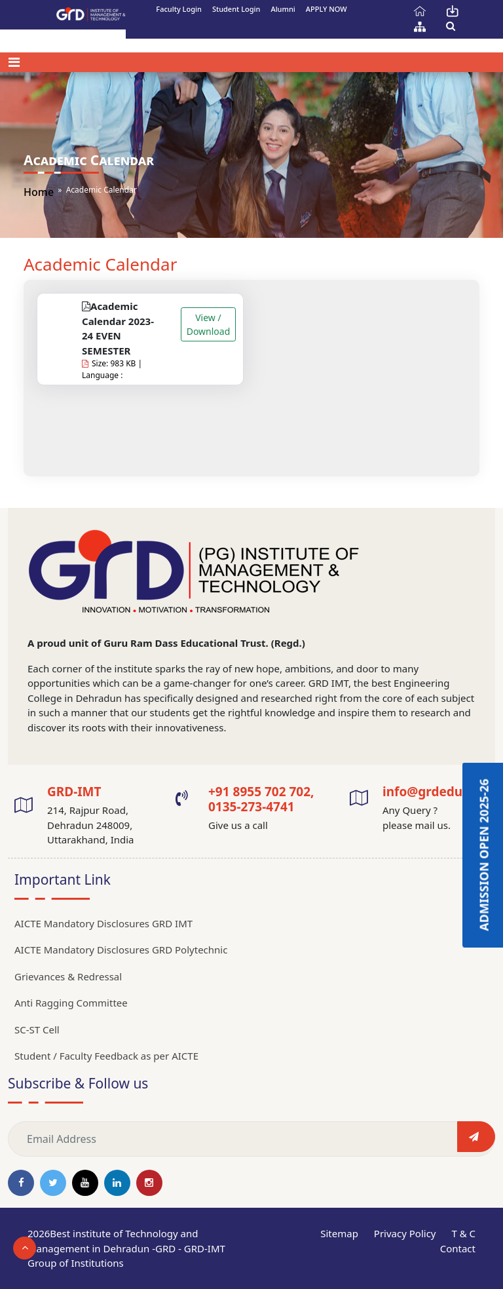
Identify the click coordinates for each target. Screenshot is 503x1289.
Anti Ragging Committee (71, 1002)
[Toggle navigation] (14, 62)
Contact (457, 1248)
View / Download (209, 324)
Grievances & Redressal (68, 976)
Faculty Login (179, 9)
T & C (463, 1233)
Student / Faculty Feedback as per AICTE (106, 1055)
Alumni (282, 9)
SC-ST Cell (37, 1029)
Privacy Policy (405, 1233)
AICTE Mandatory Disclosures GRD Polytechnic (120, 949)
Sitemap (339, 1233)
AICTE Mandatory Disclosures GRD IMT (103, 923)
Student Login (236, 9)
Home (39, 192)
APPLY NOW (326, 9)
